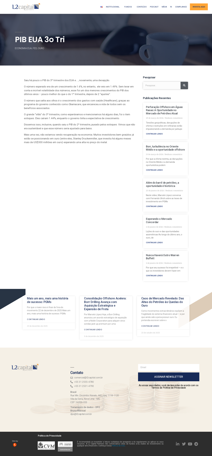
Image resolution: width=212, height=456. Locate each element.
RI (171, 7)
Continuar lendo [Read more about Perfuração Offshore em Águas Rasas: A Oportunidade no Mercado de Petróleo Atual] (154, 134)
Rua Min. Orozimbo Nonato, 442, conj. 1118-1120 (94, 395)
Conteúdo (142, 7)
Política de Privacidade (49, 435)
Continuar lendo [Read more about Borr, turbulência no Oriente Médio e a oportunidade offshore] (154, 170)
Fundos (128, 6)
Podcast (154, 7)
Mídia (164, 7)
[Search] (184, 85)
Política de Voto (118, 446)
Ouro (41, 48)
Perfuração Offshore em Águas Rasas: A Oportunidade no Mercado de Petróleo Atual (164, 110)
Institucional (113, 6)
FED (35, 48)
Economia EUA (23, 48)
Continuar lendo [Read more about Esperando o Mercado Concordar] (154, 243)
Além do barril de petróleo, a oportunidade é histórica (162, 184)
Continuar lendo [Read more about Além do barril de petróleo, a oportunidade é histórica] (154, 206)
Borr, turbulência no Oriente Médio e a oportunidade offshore (165, 148)
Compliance (181, 7)
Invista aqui (199, 7)
